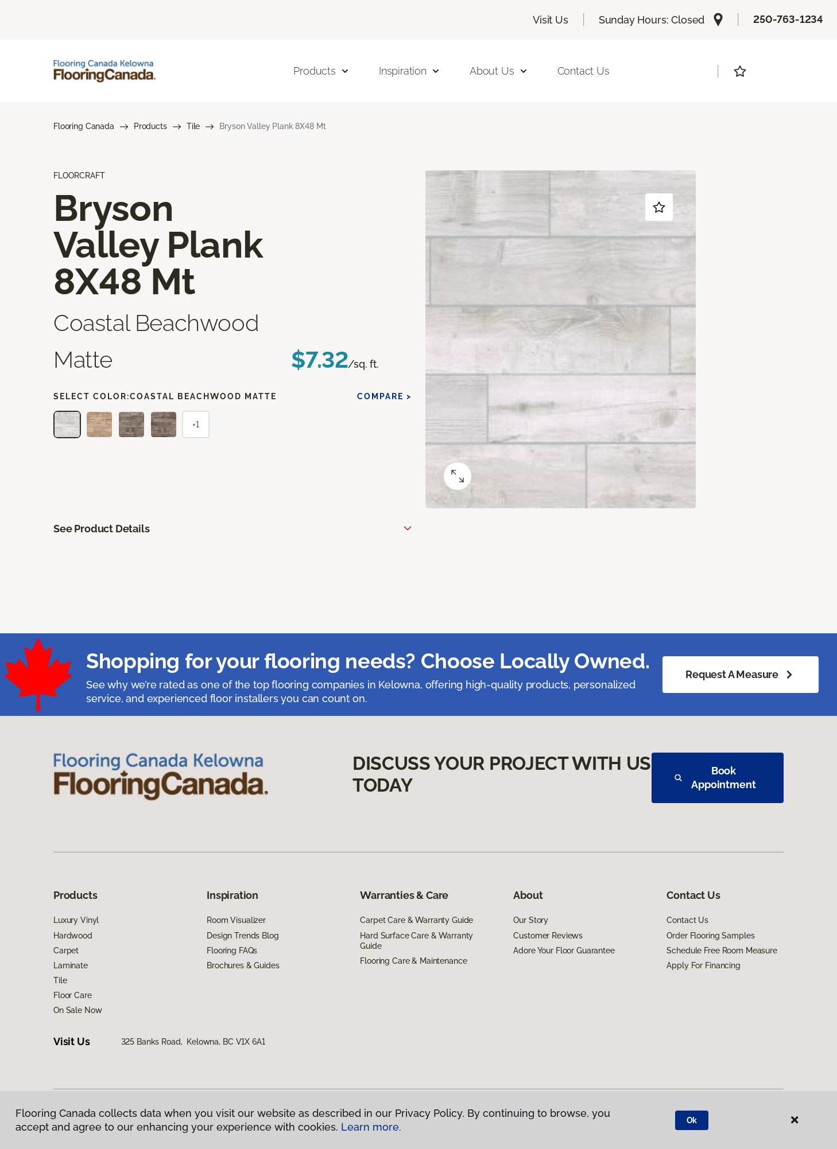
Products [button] (321, 71)
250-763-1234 (788, 19)
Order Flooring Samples (710, 935)
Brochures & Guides (243, 965)
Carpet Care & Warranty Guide (416, 920)
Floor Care (72, 995)
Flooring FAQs (232, 950)
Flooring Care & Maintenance (413, 960)
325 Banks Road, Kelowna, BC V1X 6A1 (193, 1041)
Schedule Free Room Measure (721, 950)
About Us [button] (499, 71)
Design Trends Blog (242, 935)
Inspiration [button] (409, 71)
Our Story (530, 920)
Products (150, 126)
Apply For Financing (703, 965)
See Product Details (101, 529)
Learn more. (371, 1127)
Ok (692, 1120)
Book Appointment (715, 777)
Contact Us (583, 71)
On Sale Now (77, 1010)
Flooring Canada (83, 126)
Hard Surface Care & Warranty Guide (416, 941)
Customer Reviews (548, 935)
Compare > (384, 396)
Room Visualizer (236, 920)
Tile (193, 126)
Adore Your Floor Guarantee (563, 950)
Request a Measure (740, 674)
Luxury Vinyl (76, 920)
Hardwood (72, 935)
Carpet (66, 950)
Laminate (70, 965)
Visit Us (550, 20)
